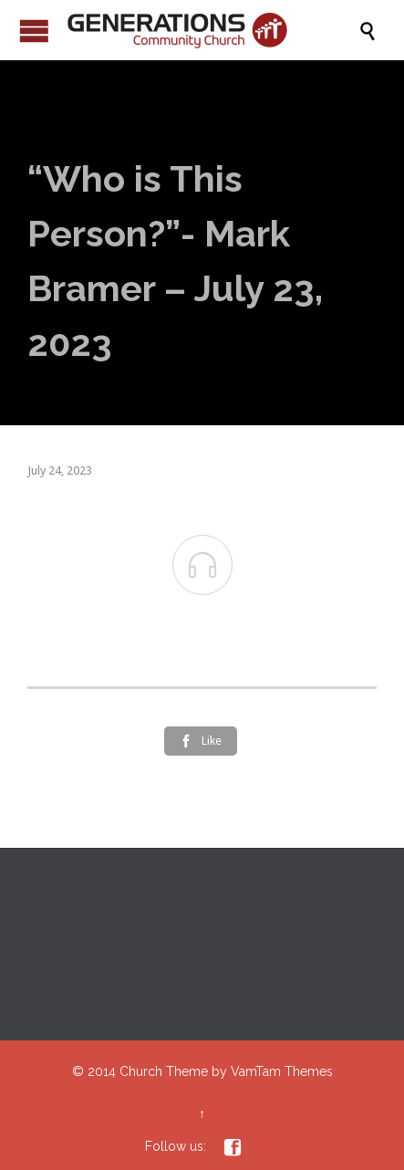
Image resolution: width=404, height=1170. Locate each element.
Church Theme (163, 1071)
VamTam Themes (282, 1071)
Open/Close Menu (34, 31)
